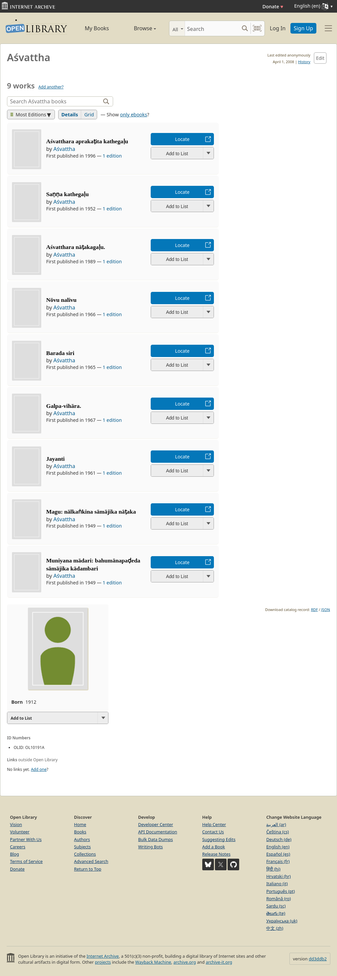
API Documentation (157, 832)
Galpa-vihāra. (63, 406)
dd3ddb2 (318, 959)
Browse (138, 28)
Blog (14, 854)
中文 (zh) (274, 928)
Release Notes (216, 854)
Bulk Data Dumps (155, 839)
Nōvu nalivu (61, 300)
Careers (17, 847)
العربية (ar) (276, 824)
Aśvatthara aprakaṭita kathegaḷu (87, 141)
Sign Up (303, 28)
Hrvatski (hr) (278, 876)
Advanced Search (91, 861)
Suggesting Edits (219, 839)
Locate (182, 139)
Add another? (51, 87)
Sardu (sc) (275, 906)
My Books (97, 28)
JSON (325, 609)
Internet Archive (102, 956)
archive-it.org (219, 962)
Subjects (82, 847)
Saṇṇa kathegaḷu (67, 194)
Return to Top (87, 869)
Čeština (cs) (277, 832)
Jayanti (55, 458)
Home (80, 824)
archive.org (184, 962)
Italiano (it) (277, 884)
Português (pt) (280, 891)
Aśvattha (64, 149)
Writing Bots (150, 847)
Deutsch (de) (278, 839)
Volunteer (20, 832)
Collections (85, 854)
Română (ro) (278, 899)
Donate (272, 6)
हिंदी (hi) (273, 869)
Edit (320, 58)
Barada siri (60, 353)
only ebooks (133, 114)
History (304, 61)
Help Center (214, 824)
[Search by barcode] (257, 28)
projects (103, 962)
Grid (89, 114)
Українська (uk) (281, 921)
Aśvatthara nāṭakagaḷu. (75, 247)
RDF (314, 609)
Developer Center (155, 824)
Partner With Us (26, 839)
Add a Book (213, 847)
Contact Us (213, 832)
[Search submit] (245, 28)
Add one (39, 769)
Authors (82, 839)
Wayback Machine (153, 962)
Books (80, 832)
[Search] (212, 28)
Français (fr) (277, 861)
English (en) (277, 847)
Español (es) (278, 854)
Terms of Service (26, 861)
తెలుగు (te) (275, 913)
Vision (16, 824)
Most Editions (28, 114)
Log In (277, 28)
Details (70, 114)
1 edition (112, 156)
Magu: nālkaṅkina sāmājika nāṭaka (91, 511)
